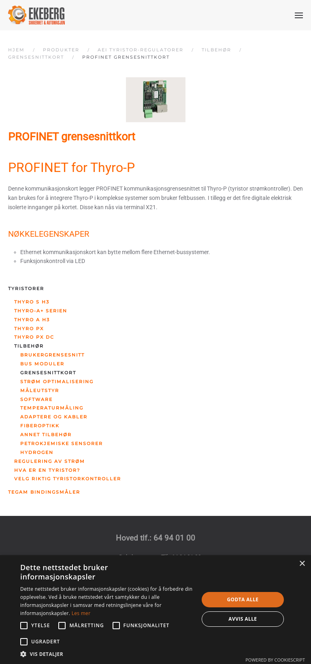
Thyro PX (29, 328)
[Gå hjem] (36, 15)
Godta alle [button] (242, 599)
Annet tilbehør (46, 434)
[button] (299, 15)
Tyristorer (26, 288)
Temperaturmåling (51, 408)
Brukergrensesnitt (52, 355)
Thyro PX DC (34, 337)
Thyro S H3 (31, 302)
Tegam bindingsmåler (44, 492)
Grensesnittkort (48, 372)
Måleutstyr (39, 390)
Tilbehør (29, 346)
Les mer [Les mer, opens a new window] (81, 613)
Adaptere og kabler (53, 417)
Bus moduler (42, 364)
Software (36, 399)
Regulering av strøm (49, 461)
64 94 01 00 (174, 538)
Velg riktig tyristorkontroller (67, 479)
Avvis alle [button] (242, 618)
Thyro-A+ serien (40, 311)
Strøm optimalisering (57, 381)
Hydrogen (36, 452)
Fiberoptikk (40, 426)
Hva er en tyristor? (47, 470)
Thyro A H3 (32, 319)
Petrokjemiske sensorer (61, 443)
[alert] (155, 609)
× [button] (302, 564)
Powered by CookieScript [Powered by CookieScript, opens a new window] (275, 660)
